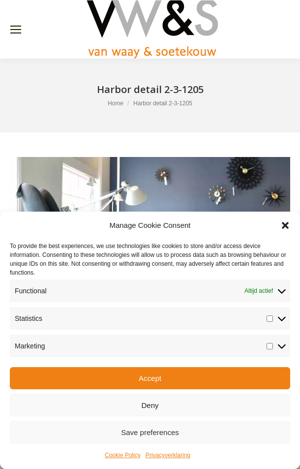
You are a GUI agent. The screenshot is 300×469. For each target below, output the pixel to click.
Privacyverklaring (168, 455)
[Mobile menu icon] (16, 29)
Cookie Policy (123, 455)
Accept (150, 378)
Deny (149, 405)
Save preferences (150, 432)
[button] (285, 225)
